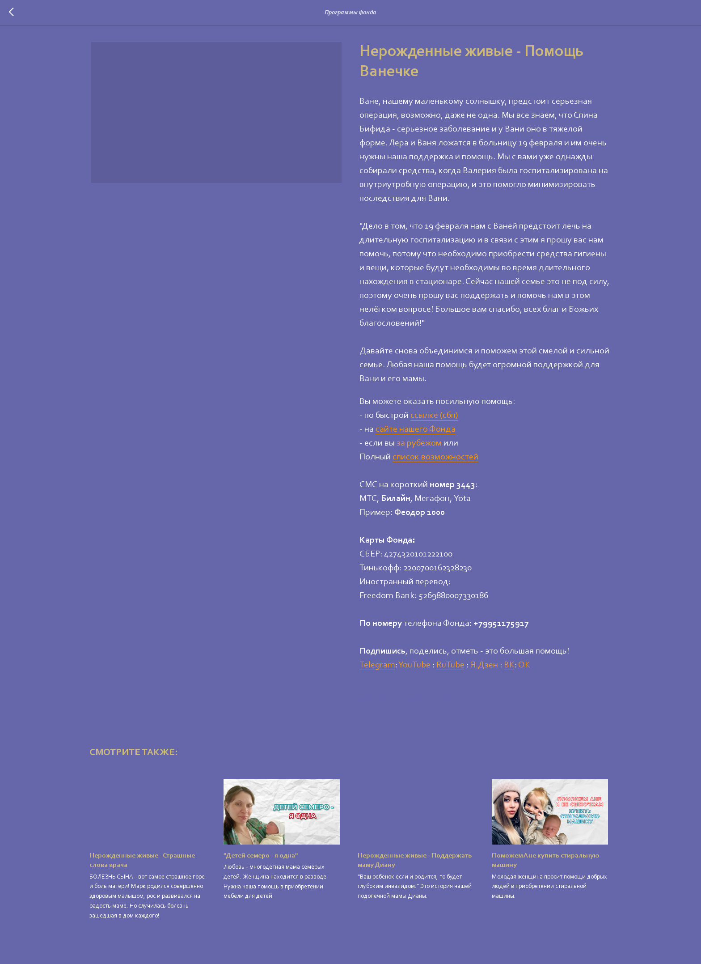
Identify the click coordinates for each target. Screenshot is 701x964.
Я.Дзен (484, 665)
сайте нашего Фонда (416, 429)
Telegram (377, 665)
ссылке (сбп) (434, 416)
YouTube (414, 665)
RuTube (450, 665)
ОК (524, 665)
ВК (509, 665)
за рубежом (419, 443)
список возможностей (435, 457)
